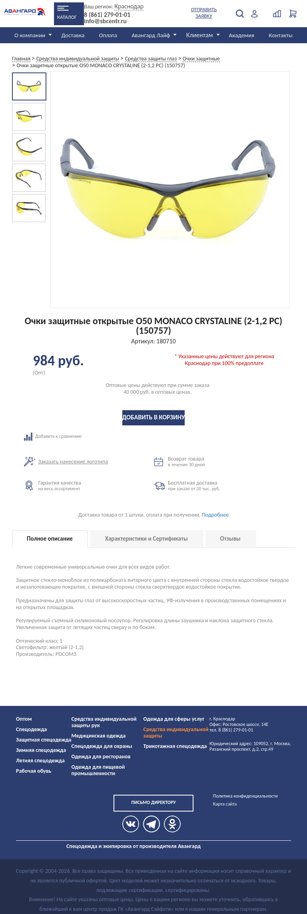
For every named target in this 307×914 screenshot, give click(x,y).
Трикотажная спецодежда (175, 746)
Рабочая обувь (34, 771)
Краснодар (129, 6)
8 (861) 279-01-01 (107, 15)
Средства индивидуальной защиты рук (104, 722)
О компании (29, 35)
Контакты (281, 35)
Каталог (67, 17)
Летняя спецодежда (40, 760)
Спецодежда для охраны (102, 746)
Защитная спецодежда (44, 739)
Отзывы (230, 538)
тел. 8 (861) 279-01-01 (231, 730)
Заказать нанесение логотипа (73, 461)
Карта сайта (225, 804)
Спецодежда (31, 729)
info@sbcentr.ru (105, 21)
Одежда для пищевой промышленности (98, 770)
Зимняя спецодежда (41, 750)
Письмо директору (153, 802)
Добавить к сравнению (89, 436)
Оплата (108, 35)
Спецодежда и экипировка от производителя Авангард (133, 846)
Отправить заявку (204, 12)
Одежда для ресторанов (101, 756)
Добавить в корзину (153, 417)
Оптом (24, 719)
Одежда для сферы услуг (174, 719)
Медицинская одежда (99, 735)
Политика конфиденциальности (245, 796)
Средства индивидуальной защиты (176, 732)
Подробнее (215, 514)
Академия (242, 35)
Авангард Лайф (151, 35)
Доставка (72, 35)
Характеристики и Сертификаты (146, 538)
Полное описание (50, 538)
